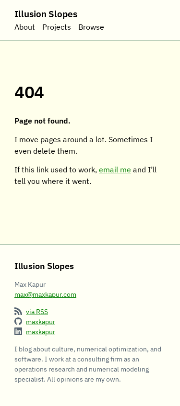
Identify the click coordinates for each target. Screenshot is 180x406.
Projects (56, 27)
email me (115, 169)
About (24, 27)
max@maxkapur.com (45, 294)
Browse (91, 27)
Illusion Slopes (45, 14)
